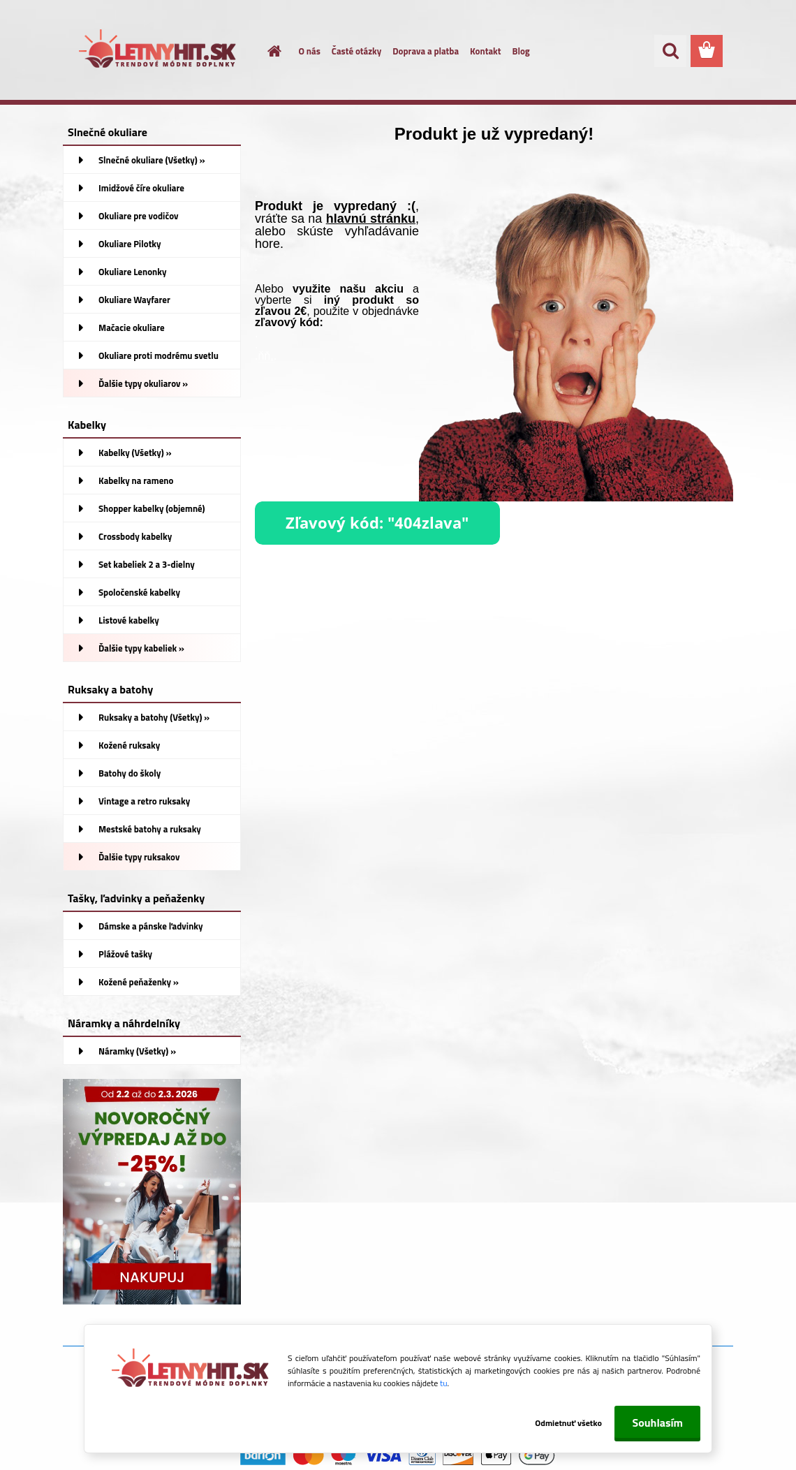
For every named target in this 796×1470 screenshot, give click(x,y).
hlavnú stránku (370, 219)
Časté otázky (356, 51)
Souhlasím (657, 1422)
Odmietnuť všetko (558, 1422)
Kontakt (485, 51)
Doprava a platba (425, 51)
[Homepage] (267, 51)
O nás (309, 51)
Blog (520, 51)
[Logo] (159, 52)
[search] (670, 51)
